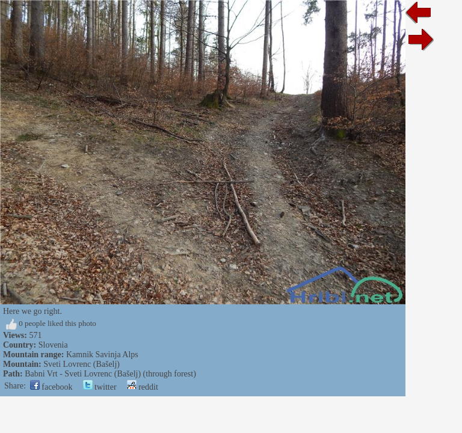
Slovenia (53, 344)
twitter (100, 387)
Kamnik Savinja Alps (102, 354)
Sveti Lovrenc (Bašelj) (81, 364)
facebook (51, 387)
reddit (142, 387)
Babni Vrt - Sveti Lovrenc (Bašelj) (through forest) (110, 373)
